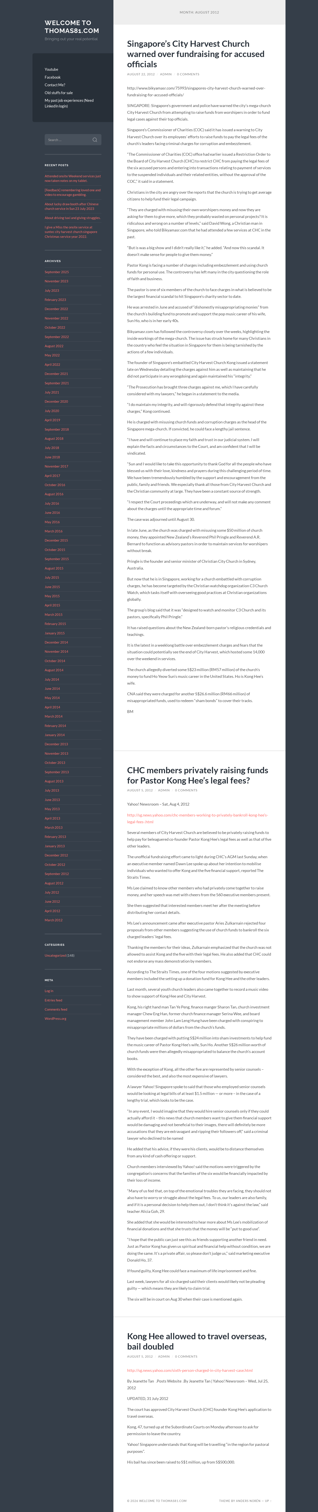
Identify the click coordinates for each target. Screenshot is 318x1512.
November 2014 (56, 651)
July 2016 (52, 503)
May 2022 (52, 355)
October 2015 (55, 550)
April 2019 (52, 420)
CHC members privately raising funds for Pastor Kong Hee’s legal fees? (197, 775)
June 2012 (52, 901)
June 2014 (52, 688)
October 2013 (55, 763)
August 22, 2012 (141, 74)
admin (166, 74)
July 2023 (52, 290)
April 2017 (52, 476)
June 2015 (52, 587)
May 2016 (52, 522)
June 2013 (52, 800)
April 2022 (52, 364)
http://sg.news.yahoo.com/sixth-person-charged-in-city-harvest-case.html (190, 1370)
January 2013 (55, 846)
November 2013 (56, 753)
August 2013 (54, 781)
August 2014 (54, 670)
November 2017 (56, 466)
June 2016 (52, 512)
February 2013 (55, 837)
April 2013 (52, 818)
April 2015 (52, 605)
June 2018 (52, 457)
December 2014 (56, 642)
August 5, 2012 (140, 790)
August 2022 (54, 346)
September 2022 (57, 337)
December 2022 (56, 309)
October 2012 (55, 864)
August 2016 (54, 494)
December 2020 (56, 401)
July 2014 (52, 679)
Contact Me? (55, 85)
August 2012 (54, 883)
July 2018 (52, 448)
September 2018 (57, 429)
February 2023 (55, 300)
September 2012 (57, 874)
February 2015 (55, 624)
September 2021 (57, 383)
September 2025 (57, 272)
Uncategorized (55, 955)
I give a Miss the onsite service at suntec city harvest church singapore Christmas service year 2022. (71, 231)
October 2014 (55, 661)
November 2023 (56, 281)
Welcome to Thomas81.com (72, 27)
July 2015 (52, 577)
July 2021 (52, 392)
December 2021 (56, 374)
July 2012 (52, 892)
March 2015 (54, 614)
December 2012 (56, 855)
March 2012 (54, 920)
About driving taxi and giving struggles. (73, 218)
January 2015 (55, 633)
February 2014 (55, 726)
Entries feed (53, 1000)
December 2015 (56, 540)
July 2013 (52, 790)
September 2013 (57, 772)
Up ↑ (268, 1501)
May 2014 (52, 698)
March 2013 (54, 827)
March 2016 (54, 531)
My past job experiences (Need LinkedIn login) (69, 103)
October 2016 (55, 485)
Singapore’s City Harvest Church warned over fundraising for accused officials (196, 53)
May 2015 (52, 596)
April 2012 (52, 911)
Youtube (51, 69)
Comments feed (56, 1009)
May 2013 (52, 809)
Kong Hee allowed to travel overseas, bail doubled (197, 1341)
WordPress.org (55, 1018)
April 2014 (52, 707)
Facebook (53, 77)
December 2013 (56, 744)
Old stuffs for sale (59, 92)
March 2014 (54, 716)
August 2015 (54, 568)
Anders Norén (248, 1501)
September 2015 (57, 559)
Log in (49, 991)
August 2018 (54, 438)
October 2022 (55, 327)
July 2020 (52, 411)
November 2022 (56, 318)
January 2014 (55, 735)
